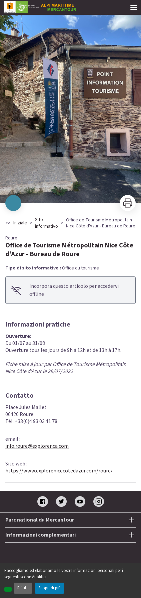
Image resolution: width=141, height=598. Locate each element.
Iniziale (20, 223)
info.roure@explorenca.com (37, 446)
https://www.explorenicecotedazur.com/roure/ (59, 470)
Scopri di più (49, 588)
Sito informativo (46, 223)
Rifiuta (23, 588)
